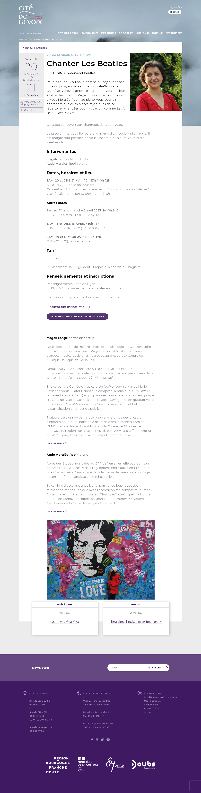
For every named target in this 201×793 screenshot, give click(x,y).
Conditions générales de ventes (160, 697)
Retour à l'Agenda (35, 47)
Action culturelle (149, 32)
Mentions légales (152, 701)
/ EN (180, 7)
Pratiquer (107, 32)
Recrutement (151, 704)
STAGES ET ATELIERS (60, 54)
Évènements (34, 40)
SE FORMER (125, 32)
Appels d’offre (151, 708)
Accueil (22, 40)
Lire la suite (55, 443)
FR (175, 7)
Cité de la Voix (66, 32)
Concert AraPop (64, 621)
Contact (148, 712)
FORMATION (83, 54)
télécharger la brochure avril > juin (78, 316)
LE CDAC (175, 12)
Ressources (174, 32)
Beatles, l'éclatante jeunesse (136, 621)
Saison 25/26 (88, 32)
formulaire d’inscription (68, 307)
